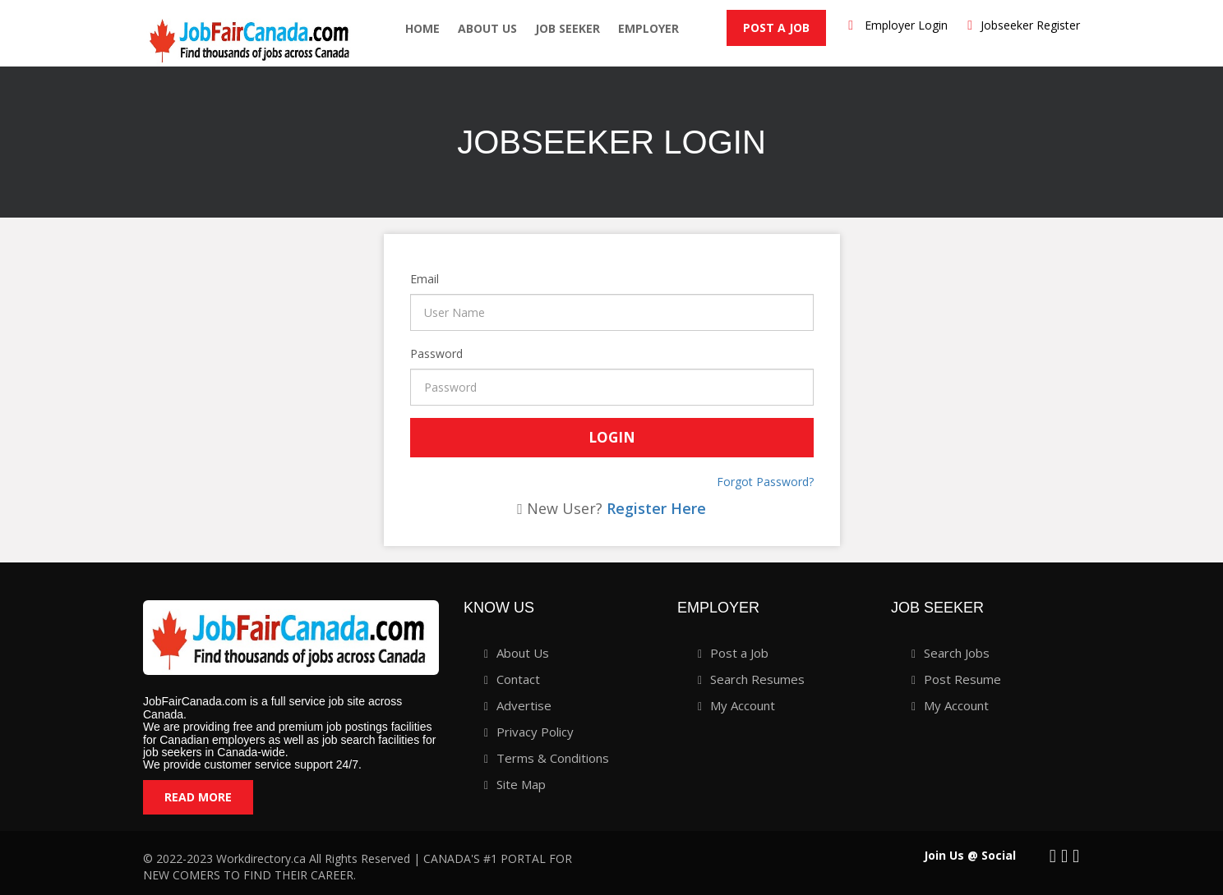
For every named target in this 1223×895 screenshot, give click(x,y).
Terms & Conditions (552, 758)
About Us (487, 28)
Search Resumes (757, 679)
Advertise (524, 705)
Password (412, 353)
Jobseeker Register (1030, 25)
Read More (198, 797)
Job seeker (567, 28)
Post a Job (776, 27)
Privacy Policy (535, 731)
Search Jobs (957, 653)
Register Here (656, 508)
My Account (742, 705)
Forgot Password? (765, 481)
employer (648, 28)
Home (422, 28)
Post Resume (962, 679)
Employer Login (906, 25)
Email (412, 279)
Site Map (521, 784)
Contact (518, 679)
